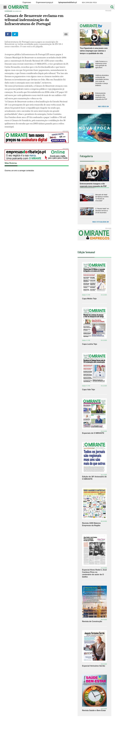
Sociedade (8, 11)
